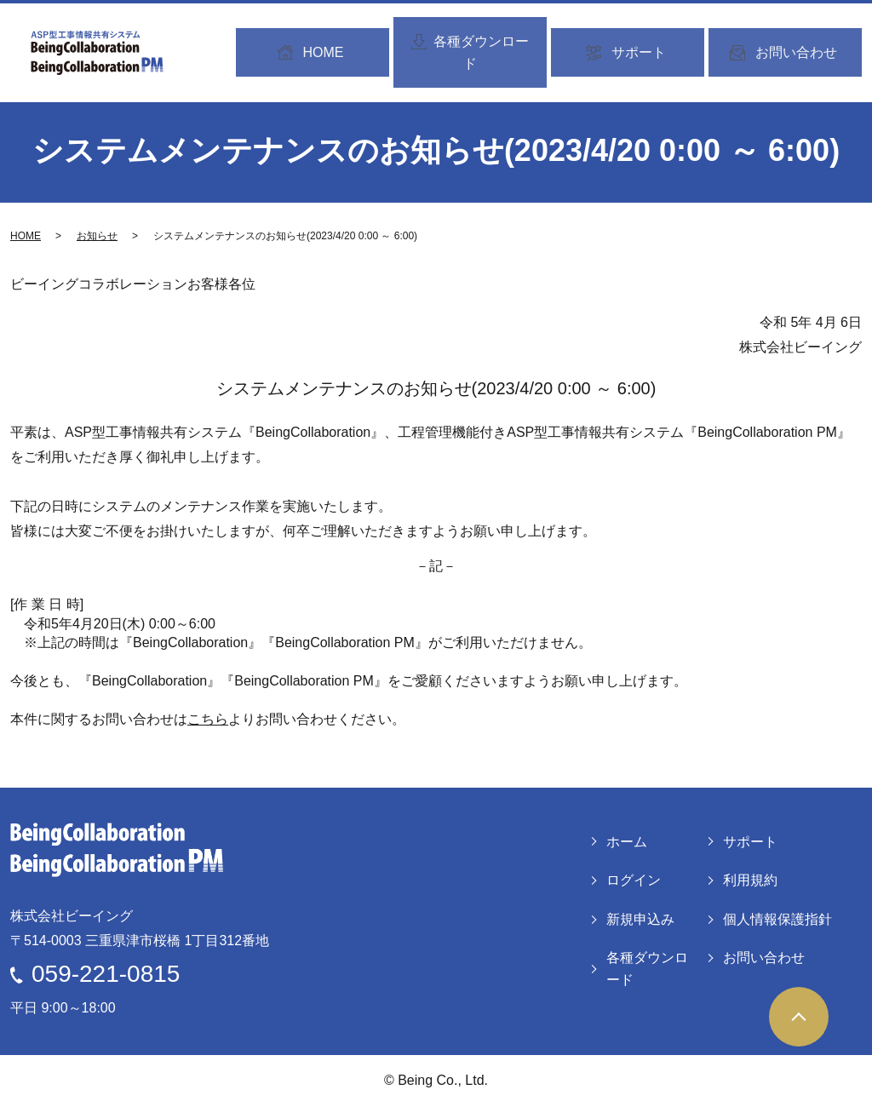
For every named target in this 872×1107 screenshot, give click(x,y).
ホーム (626, 842)
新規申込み (640, 919)
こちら (207, 719)
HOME (25, 236)
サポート (750, 842)
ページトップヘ (799, 1017)
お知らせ (97, 236)
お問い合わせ (764, 957)
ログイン (633, 880)
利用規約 (750, 880)
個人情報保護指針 (777, 919)
